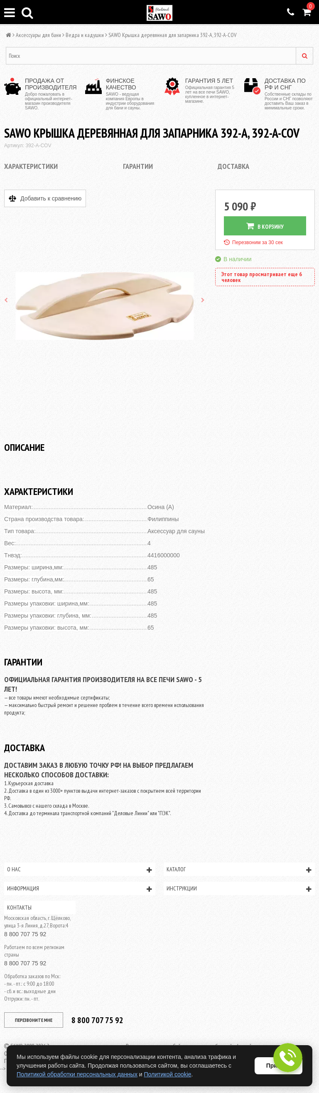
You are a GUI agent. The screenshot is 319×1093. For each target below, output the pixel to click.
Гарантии (138, 166)
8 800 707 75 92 (25, 934)
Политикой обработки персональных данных (77, 1074)
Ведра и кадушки (85, 35)
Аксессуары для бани (38, 35)
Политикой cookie (167, 1074)
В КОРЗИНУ (265, 226)
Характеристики (31, 166)
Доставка (233, 166)
